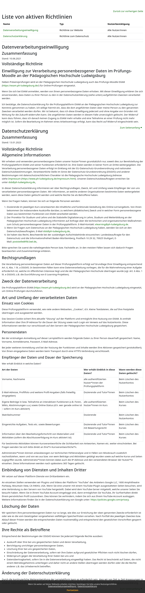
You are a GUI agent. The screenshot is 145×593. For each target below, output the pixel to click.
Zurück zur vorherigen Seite (128, 11)
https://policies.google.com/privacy (110, 499)
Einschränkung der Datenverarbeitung (27, 552)
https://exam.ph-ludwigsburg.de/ (21, 85)
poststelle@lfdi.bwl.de (24, 241)
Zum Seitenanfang (131, 127)
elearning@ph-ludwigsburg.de (111, 224)
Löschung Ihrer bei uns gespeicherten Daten (31, 548)
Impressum (14, 178)
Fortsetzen (72, 590)
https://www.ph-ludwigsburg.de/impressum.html (48, 178)
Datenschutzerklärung (87, 586)
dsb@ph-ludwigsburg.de (21, 182)
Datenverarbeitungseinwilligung (62, 586)
